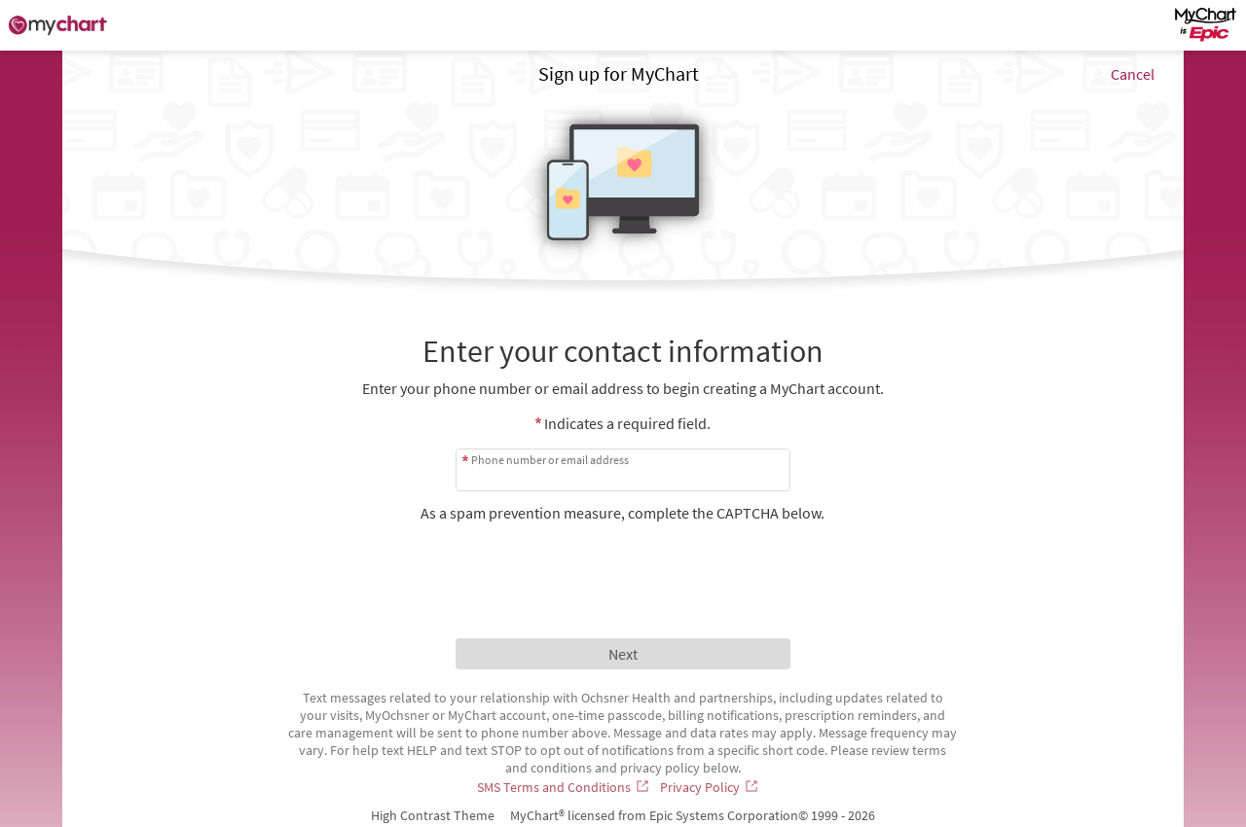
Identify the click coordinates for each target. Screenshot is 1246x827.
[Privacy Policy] (710, 787)
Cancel (1132, 74)
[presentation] (623, 560)
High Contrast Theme (433, 815)
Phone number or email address (550, 459)
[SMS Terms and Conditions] (564, 787)
